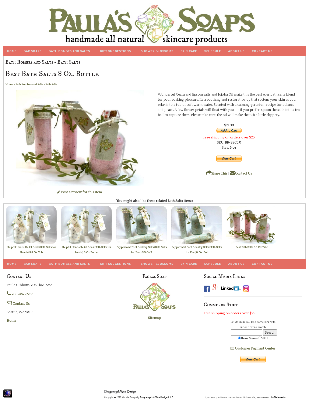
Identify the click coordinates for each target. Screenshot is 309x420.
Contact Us (241, 173)
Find (253, 321)
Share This (216, 173)
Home (11, 321)
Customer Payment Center (253, 348)
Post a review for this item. (79, 192)
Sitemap (154, 318)
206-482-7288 (20, 294)
